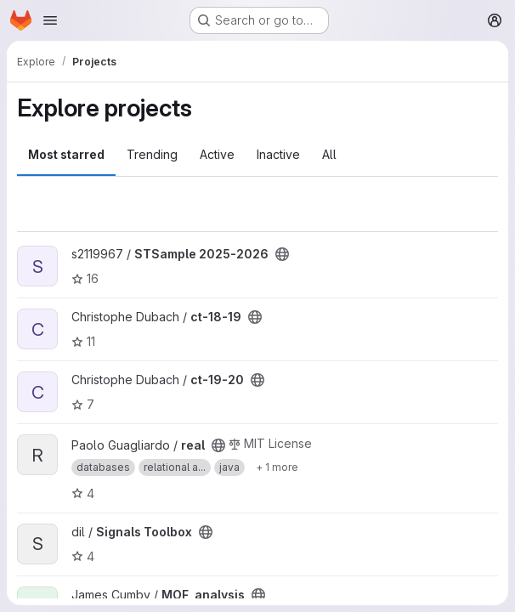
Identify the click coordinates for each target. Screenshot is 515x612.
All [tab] (329, 154)
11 (83, 341)
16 (85, 278)
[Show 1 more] (277, 467)
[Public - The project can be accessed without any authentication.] (282, 254)
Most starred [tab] (66, 154)
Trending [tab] (152, 154)
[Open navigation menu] (50, 20)
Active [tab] (217, 154)
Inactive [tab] (278, 154)
